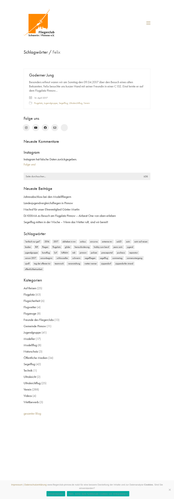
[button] (148, 23)
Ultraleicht (30, 377)
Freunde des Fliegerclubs (39, 320)
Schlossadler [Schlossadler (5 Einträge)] (62, 258)
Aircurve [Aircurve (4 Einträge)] (94, 241)
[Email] (54, 127)
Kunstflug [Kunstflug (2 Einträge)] (46, 252)
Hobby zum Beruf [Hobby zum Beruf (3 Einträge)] (101, 246)
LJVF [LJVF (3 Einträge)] (55, 252)
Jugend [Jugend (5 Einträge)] (130, 246)
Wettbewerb (31, 402)
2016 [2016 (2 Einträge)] (47, 241)
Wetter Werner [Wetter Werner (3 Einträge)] (91, 263)
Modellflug (30, 345)
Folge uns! (30, 164)
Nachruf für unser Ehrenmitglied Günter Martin (51, 209)
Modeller (29, 339)
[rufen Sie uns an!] (64, 127)
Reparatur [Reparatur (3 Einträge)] (133, 252)
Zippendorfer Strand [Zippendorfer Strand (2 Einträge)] (124, 263)
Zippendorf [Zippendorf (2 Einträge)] (106, 263)
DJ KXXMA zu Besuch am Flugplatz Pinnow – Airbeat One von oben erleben (70, 216)
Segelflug (63, 103)
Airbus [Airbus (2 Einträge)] (83, 241)
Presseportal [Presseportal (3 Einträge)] (107, 252)
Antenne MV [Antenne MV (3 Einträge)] (107, 241)
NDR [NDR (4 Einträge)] (73, 252)
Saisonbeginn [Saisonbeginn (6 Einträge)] (46, 258)
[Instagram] (26, 127)
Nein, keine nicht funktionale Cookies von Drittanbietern (98, 493)
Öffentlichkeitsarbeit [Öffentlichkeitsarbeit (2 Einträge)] (33, 269)
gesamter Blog (32, 413)
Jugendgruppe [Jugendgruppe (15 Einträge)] (31, 252)
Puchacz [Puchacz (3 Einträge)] (121, 252)
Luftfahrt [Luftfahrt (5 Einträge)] (64, 252)
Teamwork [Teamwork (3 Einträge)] (59, 263)
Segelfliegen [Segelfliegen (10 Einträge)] (90, 258)
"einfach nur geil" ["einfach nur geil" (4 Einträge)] (32, 241)
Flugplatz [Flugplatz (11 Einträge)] (57, 246)
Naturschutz (31, 351)
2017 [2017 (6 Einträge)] (56, 241)
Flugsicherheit (32, 301)
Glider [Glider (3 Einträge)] (67, 246)
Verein (86, 103)
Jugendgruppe (51, 103)
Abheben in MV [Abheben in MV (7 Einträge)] (69, 241)
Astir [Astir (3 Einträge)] (128, 241)
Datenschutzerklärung (35, 484)
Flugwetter (30, 307)
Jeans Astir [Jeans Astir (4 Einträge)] (118, 246)
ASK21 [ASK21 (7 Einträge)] (119, 241)
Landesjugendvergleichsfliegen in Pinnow (48, 203)
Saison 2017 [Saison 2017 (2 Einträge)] (30, 258)
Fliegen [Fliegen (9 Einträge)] (45, 246)
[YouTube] (35, 127)
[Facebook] (45, 127)
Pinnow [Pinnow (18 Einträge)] (83, 252)
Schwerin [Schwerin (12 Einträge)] (76, 258)
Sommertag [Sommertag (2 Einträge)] (117, 258)
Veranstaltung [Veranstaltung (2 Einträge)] (74, 263)
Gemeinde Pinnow (35, 326)
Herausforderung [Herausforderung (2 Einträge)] (82, 246)
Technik (28, 370)
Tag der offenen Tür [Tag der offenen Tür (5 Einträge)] (42, 263)
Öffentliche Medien (35, 358)
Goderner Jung (41, 75)
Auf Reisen (30, 288)
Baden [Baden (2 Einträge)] (28, 246)
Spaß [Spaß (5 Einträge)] (27, 263)
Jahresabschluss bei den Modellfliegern (47, 197)
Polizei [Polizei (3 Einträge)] (94, 252)
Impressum (16, 484)
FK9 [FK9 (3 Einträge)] (36, 246)
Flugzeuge (30, 313)
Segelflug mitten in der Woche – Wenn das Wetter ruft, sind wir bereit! (66, 222)
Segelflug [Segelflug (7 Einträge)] (104, 258)
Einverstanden (55, 493)
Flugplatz (38, 103)
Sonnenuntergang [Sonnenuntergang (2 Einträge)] (134, 258)
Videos (28, 396)
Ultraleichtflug (75, 103)
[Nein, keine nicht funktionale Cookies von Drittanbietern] (169, 489)
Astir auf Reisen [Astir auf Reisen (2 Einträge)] (140, 241)
